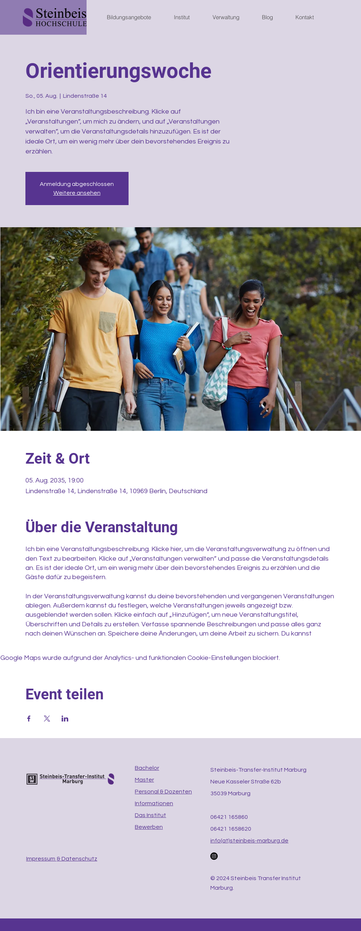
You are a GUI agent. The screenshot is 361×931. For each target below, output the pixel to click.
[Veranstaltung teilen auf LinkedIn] (65, 718)
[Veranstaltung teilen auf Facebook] (28, 718)
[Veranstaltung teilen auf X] (46, 718)
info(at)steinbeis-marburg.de (249, 841)
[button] (134, 17)
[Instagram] (214, 856)
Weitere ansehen (77, 193)
